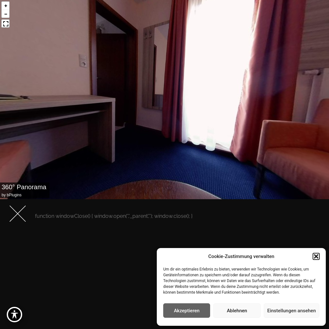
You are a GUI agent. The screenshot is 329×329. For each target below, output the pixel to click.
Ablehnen (237, 311)
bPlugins (14, 195)
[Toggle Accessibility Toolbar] (14, 314)
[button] (316, 256)
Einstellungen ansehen (291, 311)
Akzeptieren (187, 311)
